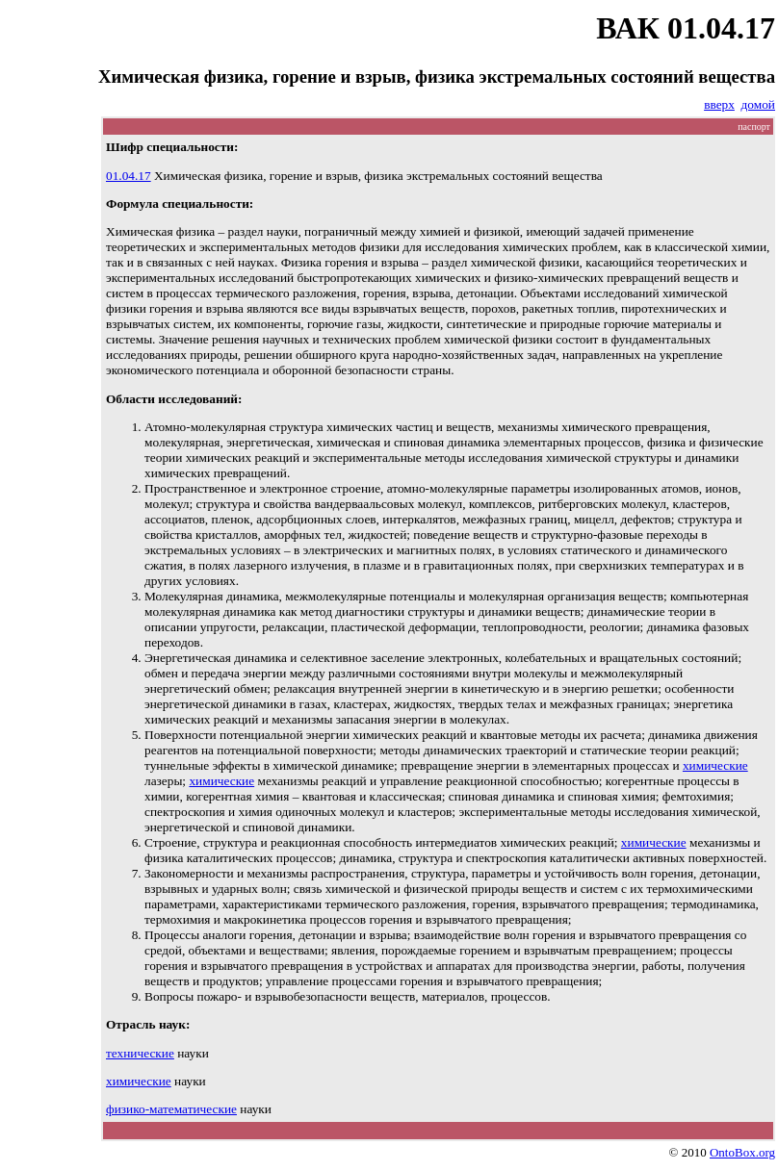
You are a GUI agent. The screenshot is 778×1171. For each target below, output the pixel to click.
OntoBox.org (742, 1152)
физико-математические (171, 1109)
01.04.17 (128, 175)
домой (758, 104)
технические (140, 1053)
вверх (719, 104)
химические (715, 765)
